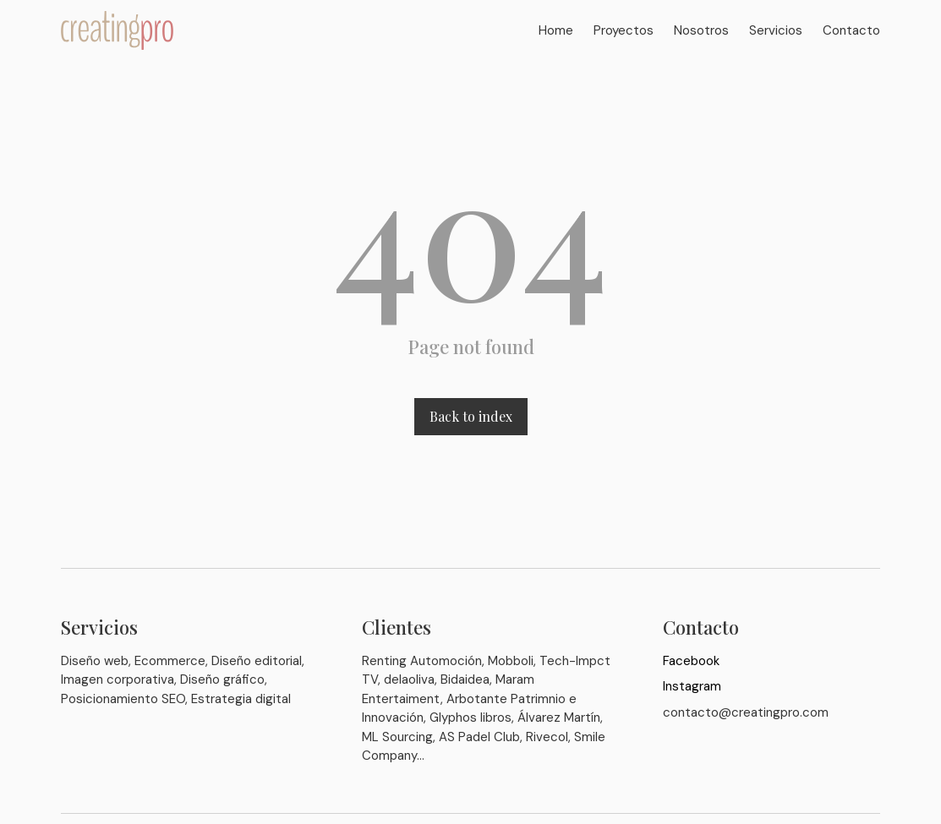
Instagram (692, 686)
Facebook (691, 660)
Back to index (470, 416)
